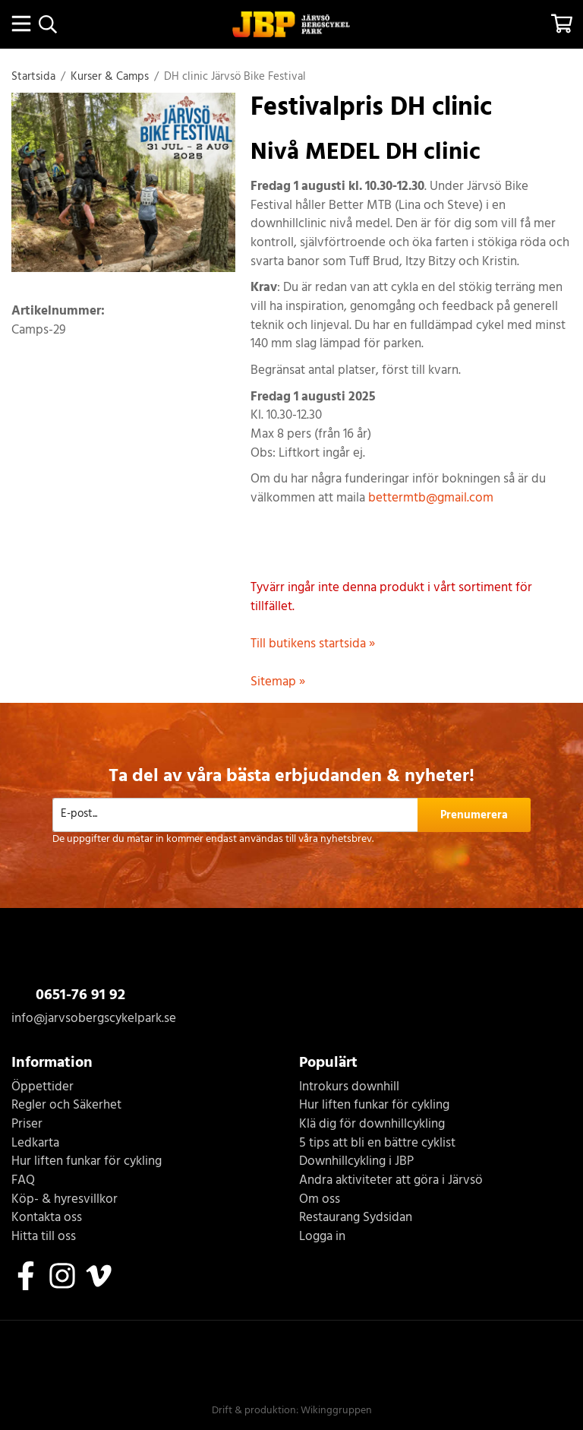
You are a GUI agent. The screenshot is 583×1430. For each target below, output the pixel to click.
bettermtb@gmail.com (430, 498)
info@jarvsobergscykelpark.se (93, 1018)
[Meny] (21, 23)
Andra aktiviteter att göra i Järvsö (391, 1181)
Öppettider (42, 1087)
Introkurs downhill (349, 1087)
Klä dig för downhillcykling (372, 1124)
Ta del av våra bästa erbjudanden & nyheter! (291, 776)
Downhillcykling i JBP (356, 1162)
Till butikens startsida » (313, 644)
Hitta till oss (43, 1237)
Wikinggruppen (336, 1411)
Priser (27, 1124)
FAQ (23, 1181)
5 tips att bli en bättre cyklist (377, 1143)
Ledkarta (35, 1143)
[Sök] (47, 24)
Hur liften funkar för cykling (86, 1162)
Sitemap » (278, 682)
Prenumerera (474, 815)
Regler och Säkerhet (66, 1105)
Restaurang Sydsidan (355, 1218)
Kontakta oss (46, 1218)
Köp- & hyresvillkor (64, 1200)
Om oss (319, 1200)
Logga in (322, 1237)
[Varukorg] (562, 23)
